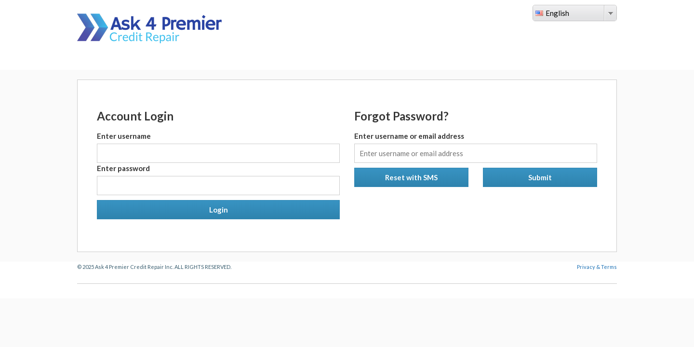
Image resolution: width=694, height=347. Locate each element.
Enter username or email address (409, 136)
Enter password (123, 168)
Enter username (124, 136)
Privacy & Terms (597, 267)
